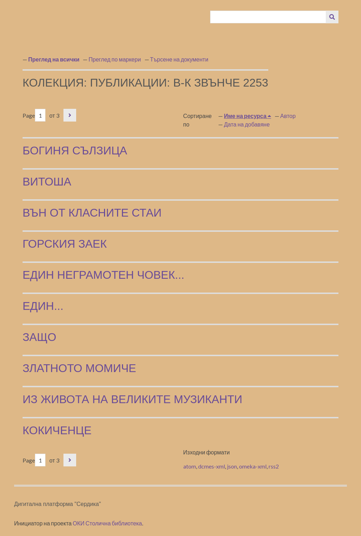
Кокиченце (57, 430)
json (232, 466)
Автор (288, 115)
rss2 (274, 466)
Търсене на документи (179, 59)
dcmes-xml (211, 466)
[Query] (268, 17)
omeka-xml (253, 466)
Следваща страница (69, 115)
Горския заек (65, 243)
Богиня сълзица (75, 150)
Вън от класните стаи (92, 212)
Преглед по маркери (114, 59)
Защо (39, 337)
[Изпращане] (332, 17)
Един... (43, 306)
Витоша (47, 181)
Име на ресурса (246, 115)
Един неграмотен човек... (103, 275)
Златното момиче (79, 368)
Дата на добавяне (247, 124)
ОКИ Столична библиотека (107, 523)
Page (34, 115)
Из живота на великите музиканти (132, 399)
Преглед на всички (53, 59)
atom (189, 466)
